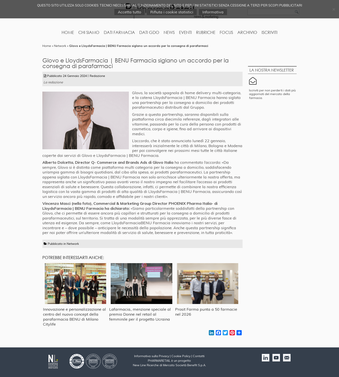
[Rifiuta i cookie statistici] (333, 9)
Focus (226, 32)
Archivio (247, 32)
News (169, 32)
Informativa (213, 12)
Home (68, 32)
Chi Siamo (88, 32)
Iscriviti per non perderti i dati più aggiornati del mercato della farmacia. (272, 94)
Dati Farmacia (119, 32)
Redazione (97, 76)
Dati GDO (149, 32)
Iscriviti (269, 32)
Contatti (199, 356)
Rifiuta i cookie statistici (171, 12)
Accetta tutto (129, 12)
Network (60, 46)
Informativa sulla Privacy (151, 356)
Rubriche (205, 32)
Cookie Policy (180, 356)
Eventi (185, 32)
